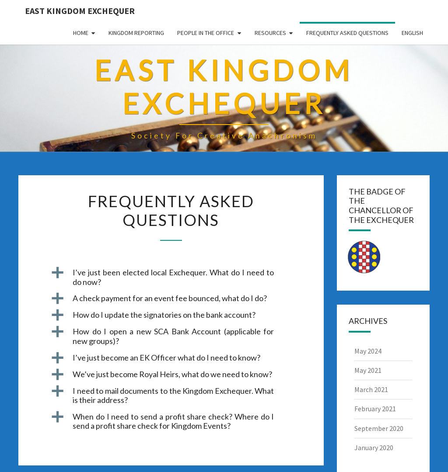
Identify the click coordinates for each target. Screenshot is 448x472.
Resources (270, 33)
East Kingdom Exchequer (80, 10)
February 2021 (375, 408)
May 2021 (368, 370)
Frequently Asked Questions (347, 33)
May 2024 (368, 351)
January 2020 (373, 447)
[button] (171, 277)
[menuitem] (412, 33)
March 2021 (371, 389)
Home (80, 33)
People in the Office (205, 33)
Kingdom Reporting (136, 33)
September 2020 (378, 428)
